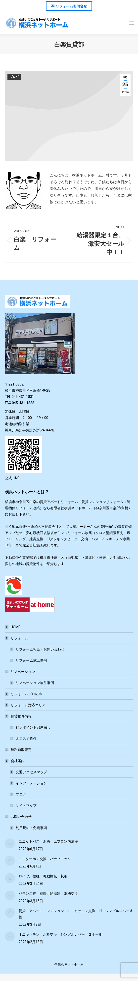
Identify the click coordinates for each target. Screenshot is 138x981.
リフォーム (17, 638)
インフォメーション (31, 783)
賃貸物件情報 (19, 716)
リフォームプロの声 (26, 694)
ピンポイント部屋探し (33, 727)
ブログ (14, 77)
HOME (15, 627)
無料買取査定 (21, 750)
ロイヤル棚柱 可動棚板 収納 (43, 876)
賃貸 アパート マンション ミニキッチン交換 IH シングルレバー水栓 (76, 914)
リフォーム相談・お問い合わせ (40, 649)
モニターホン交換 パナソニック (45, 859)
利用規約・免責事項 (31, 828)
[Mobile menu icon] (131, 23)
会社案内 (15, 761)
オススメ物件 (26, 739)
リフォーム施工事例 (31, 660)
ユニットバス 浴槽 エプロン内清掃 (48, 841)
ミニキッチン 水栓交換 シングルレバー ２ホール (60, 934)
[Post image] (10, 843)
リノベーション (20, 672)
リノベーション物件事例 (35, 683)
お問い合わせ (19, 817)
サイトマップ (26, 805)
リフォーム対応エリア (28, 705)
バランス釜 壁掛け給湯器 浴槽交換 (48, 893)
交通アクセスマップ (31, 772)
